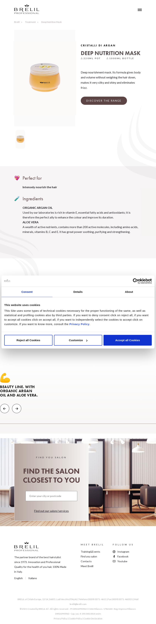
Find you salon (89, 556)
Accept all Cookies (127, 340)
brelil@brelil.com (78, 604)
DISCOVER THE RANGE (103, 100)
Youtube (122, 561)
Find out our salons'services (51, 511)
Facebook (122, 556)
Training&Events (90, 551)
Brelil (17, 22)
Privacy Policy (79, 324)
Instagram (123, 551)
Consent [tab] (27, 291)
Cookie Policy (75, 618)
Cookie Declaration (93, 618)
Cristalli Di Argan (98, 45)
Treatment (30, 22)
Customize (78, 340)
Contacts (86, 561)
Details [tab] (78, 291)
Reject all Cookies (28, 340)
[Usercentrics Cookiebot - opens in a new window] (135, 281)
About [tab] (129, 291)
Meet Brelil (87, 566)
